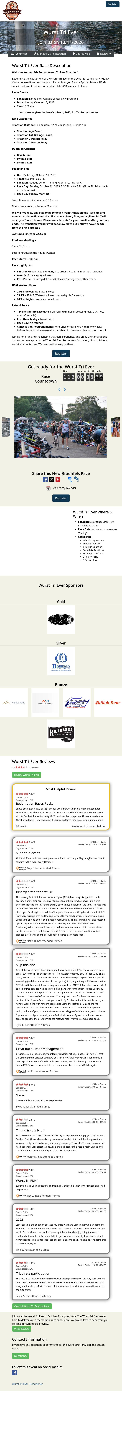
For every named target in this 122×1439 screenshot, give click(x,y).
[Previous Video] (58, 389)
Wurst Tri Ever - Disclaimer (27, 1384)
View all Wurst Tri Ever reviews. (32, 1306)
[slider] (21, 767)
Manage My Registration (49, 53)
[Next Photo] (63, 389)
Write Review (21, 1328)
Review (102, 53)
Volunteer (19, 53)
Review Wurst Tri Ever (26, 774)
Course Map (81, 53)
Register (112, 4)
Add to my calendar (61, 488)
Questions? (20, 1356)
